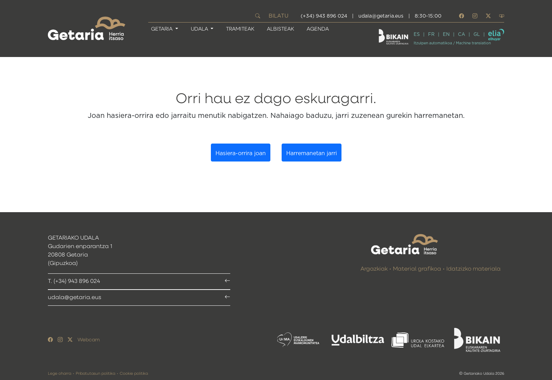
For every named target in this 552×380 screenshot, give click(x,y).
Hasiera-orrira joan (240, 153)
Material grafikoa (417, 269)
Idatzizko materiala (473, 269)
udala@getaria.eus (380, 16)
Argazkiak (374, 269)
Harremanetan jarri (311, 153)
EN (446, 34)
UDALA (200, 29)
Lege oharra (59, 373)
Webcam (88, 339)
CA (461, 34)
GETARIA (162, 29)
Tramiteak (240, 29)
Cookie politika (134, 373)
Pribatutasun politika (95, 373)
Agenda (318, 29)
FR (431, 34)
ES (417, 34)
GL (476, 34)
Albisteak (280, 29)
